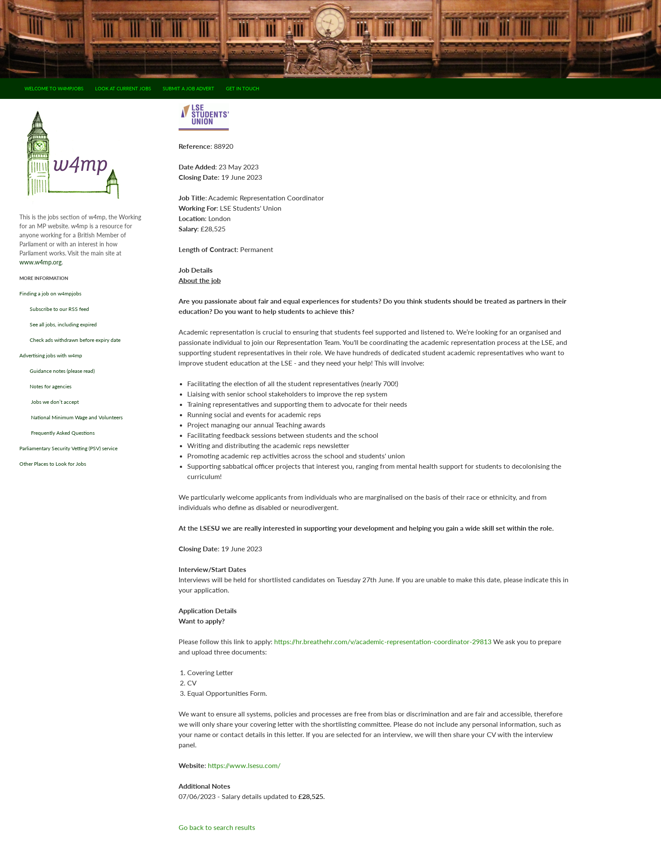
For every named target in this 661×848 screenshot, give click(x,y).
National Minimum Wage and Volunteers (71, 417)
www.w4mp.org (40, 262)
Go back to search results (217, 827)
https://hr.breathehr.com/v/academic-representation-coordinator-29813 (382, 641)
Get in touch (242, 88)
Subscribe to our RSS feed (54, 309)
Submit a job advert (188, 88)
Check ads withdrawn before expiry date (69, 340)
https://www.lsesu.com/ (244, 765)
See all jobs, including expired (58, 324)
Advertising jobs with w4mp (50, 355)
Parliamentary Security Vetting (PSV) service (68, 448)
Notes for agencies (45, 386)
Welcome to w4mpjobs (54, 88)
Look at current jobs (123, 88)
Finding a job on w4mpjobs (50, 293)
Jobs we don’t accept (49, 402)
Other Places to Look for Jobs (52, 464)
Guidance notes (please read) (57, 371)
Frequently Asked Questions (57, 433)
